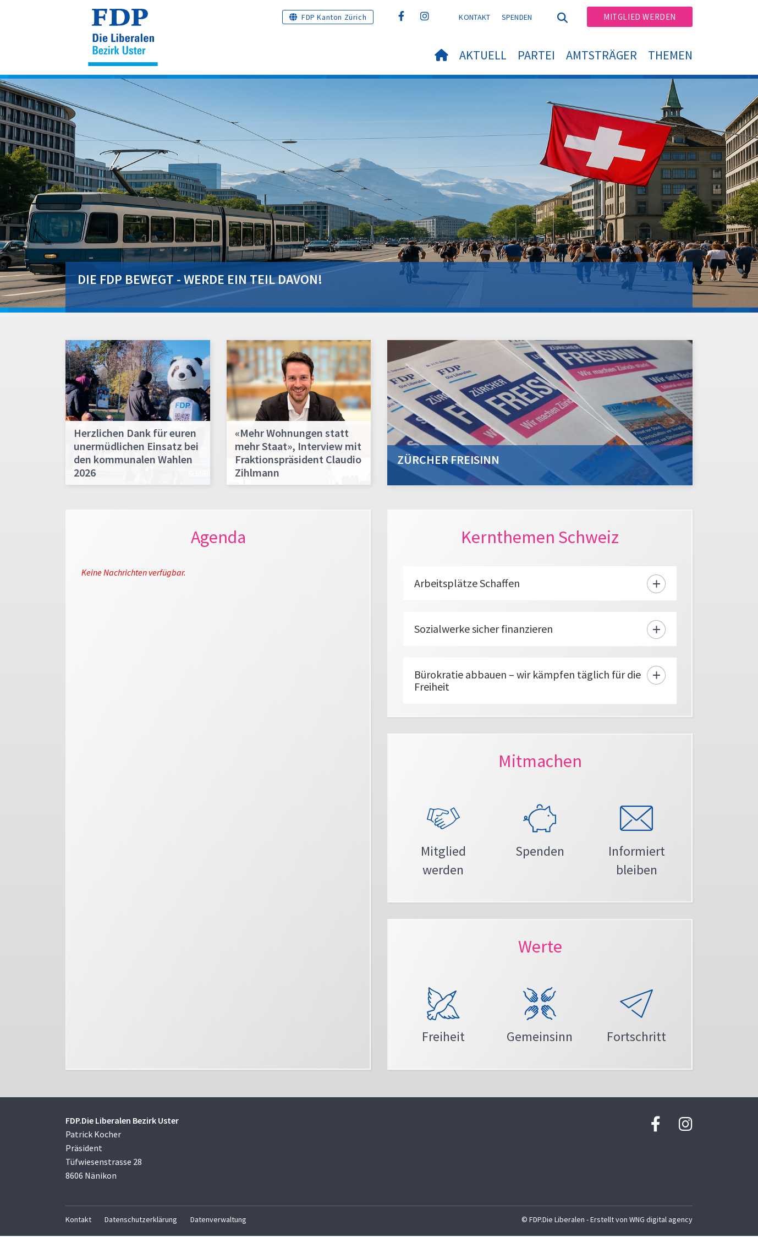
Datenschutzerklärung (141, 1220)
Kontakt (474, 17)
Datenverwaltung (218, 1220)
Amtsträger (601, 55)
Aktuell (483, 55)
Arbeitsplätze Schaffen (467, 583)
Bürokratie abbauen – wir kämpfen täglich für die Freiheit (527, 680)
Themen (670, 55)
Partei (536, 55)
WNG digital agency (661, 1220)
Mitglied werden (639, 17)
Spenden (517, 17)
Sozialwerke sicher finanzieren (483, 629)
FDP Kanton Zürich (333, 17)
